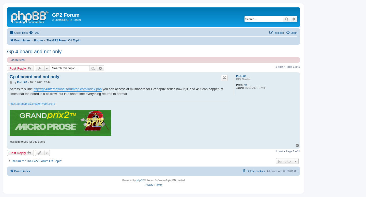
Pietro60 (241, 76)
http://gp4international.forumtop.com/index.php (68, 89)
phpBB (140, 180)
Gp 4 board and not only (34, 51)
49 (245, 85)
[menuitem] (34, 33)
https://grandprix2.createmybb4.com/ (32, 103)
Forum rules (17, 59)
